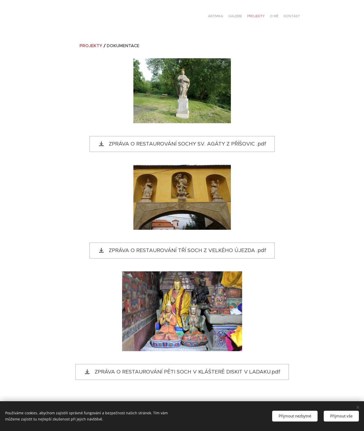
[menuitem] (280, 16)
